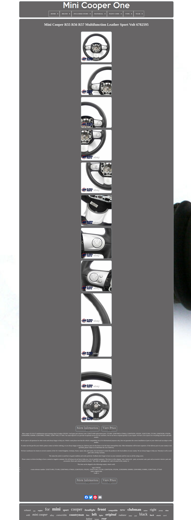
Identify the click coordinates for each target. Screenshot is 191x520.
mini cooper (40, 514)
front (102, 509)
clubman (134, 509)
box (87, 515)
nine (34, 511)
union (146, 510)
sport (66, 510)
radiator (122, 515)
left (94, 514)
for (47, 509)
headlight (90, 509)
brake (130, 515)
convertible (61, 515)
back (152, 515)
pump (161, 510)
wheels (158, 515)
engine (40, 510)
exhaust (27, 510)
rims (167, 510)
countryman (76, 514)
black (143, 514)
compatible (113, 510)
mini (56, 509)
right (153, 509)
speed (165, 515)
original (110, 514)
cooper (76, 509)
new (122, 509)
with (28, 515)
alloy (52, 515)
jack (135, 515)
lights (101, 515)
